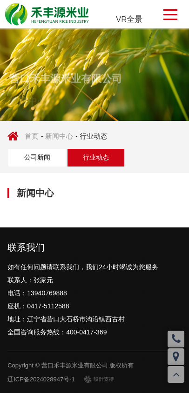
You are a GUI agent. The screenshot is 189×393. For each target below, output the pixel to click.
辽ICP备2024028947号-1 (41, 379)
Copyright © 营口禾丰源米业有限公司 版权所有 (70, 365)
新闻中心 (59, 136)
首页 (32, 136)
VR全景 (129, 18)
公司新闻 (37, 157)
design (93, 378)
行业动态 (94, 136)
